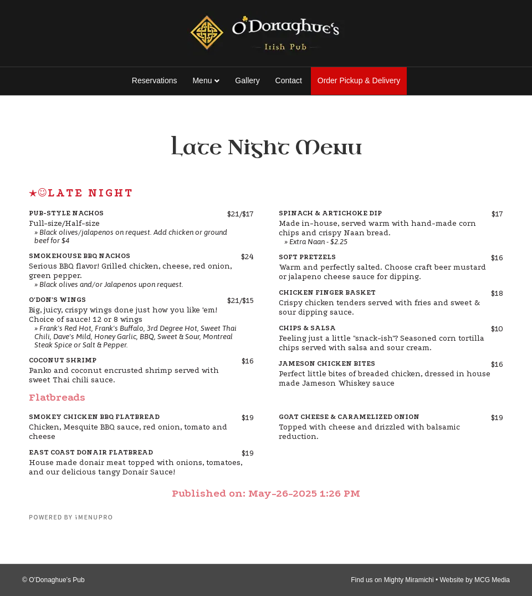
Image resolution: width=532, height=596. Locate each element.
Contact (288, 80)
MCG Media (492, 580)
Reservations (154, 80)
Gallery (247, 80)
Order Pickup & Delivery (359, 80)
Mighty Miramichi (409, 580)
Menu (202, 80)
